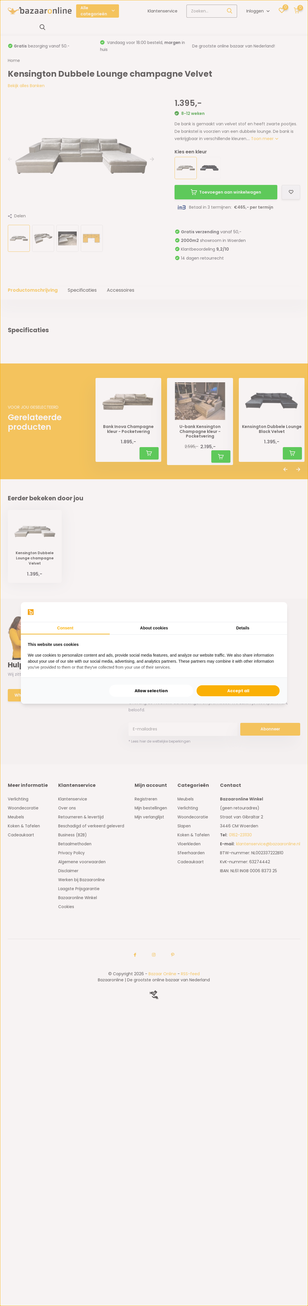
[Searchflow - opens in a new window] (273, 612)
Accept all (238, 691)
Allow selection (151, 691)
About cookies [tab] (154, 628)
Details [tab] (243, 628)
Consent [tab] (65, 628)
